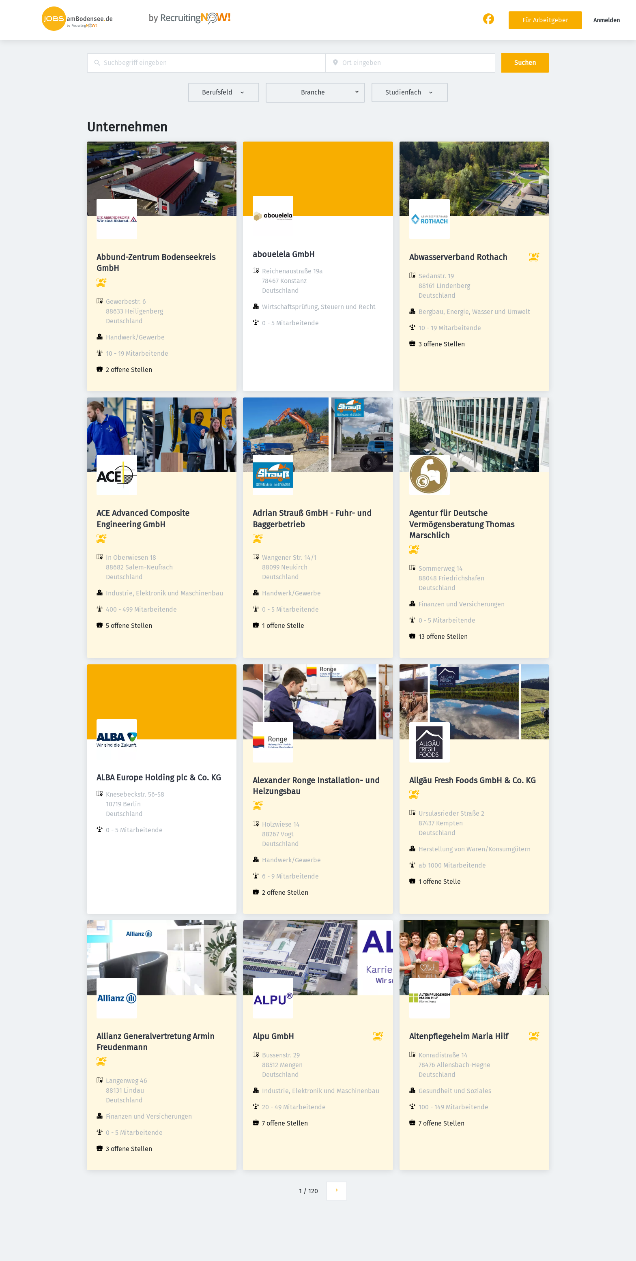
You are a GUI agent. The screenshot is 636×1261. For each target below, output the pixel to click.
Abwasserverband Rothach (458, 257)
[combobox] (206, 63)
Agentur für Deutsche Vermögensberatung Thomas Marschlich (461, 524)
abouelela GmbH (284, 254)
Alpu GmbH (273, 1036)
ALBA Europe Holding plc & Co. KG (159, 777)
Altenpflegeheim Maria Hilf (458, 1036)
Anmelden (606, 20)
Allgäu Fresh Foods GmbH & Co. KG (472, 780)
